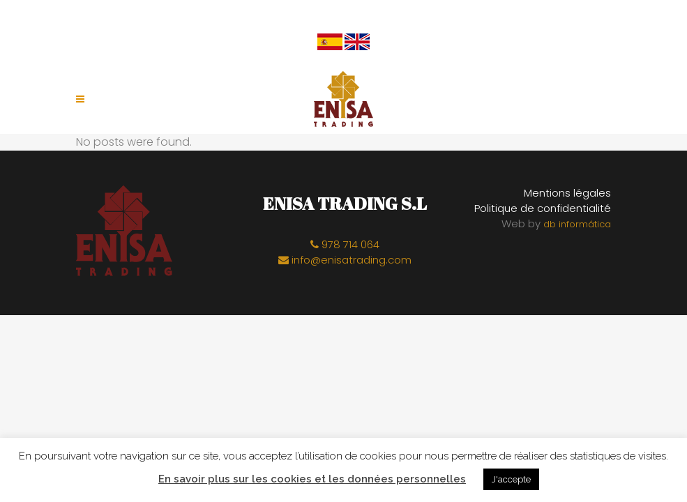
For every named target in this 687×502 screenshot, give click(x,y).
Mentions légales (567, 192)
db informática (577, 224)
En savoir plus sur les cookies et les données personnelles (312, 479)
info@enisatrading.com (345, 259)
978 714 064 (344, 244)
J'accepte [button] (511, 479)
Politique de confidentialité (542, 208)
